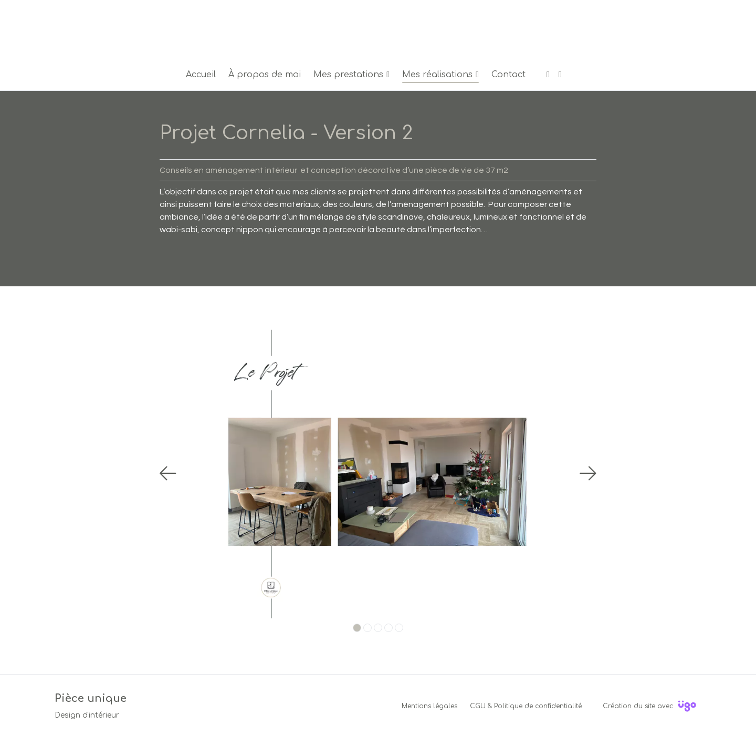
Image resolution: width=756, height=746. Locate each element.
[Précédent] (168, 473)
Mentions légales (429, 706)
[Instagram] (560, 74)
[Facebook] (548, 74)
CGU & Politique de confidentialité (526, 706)
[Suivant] (588, 473)
